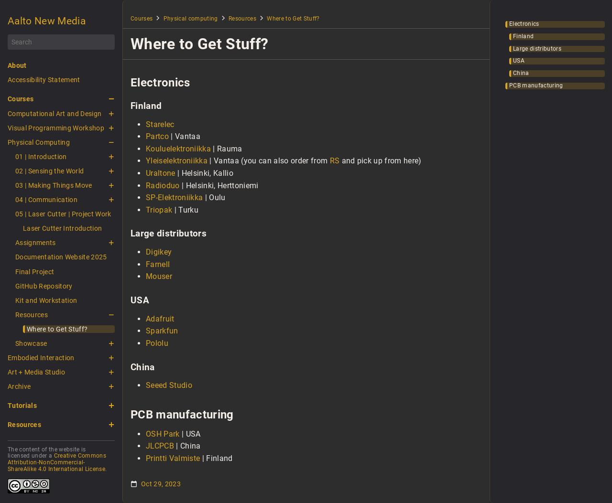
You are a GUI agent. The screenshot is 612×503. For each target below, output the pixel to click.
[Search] (61, 42)
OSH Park (163, 434)
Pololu (157, 343)
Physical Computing (39, 142)
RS (335, 160)
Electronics (524, 24)
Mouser (159, 276)
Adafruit (160, 318)
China (521, 73)
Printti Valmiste (173, 458)
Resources (31, 315)
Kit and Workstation (46, 300)
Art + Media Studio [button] (36, 372)
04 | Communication (46, 199)
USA (519, 61)
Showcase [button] (31, 343)
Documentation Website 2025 (61, 257)
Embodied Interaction (41, 358)
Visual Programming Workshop (56, 128)
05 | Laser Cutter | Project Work (63, 214)
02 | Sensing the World (49, 171)
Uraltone (160, 173)
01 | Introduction (41, 157)
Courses (20, 99)
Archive (19, 386)
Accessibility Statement (44, 80)
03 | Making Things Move (53, 185)
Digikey (159, 252)
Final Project (34, 272)
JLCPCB (160, 445)
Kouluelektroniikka (178, 148)
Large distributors (537, 49)
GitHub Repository (44, 286)
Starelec (160, 124)
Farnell (158, 264)
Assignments (35, 242)
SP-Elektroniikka (174, 197)
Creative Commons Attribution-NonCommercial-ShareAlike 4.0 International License (57, 462)
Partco (157, 136)
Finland (523, 36)
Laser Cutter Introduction (62, 228)
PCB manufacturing (536, 86)
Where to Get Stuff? (57, 329)
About (17, 65)
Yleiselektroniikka (177, 160)
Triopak (159, 209)
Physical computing (191, 18)
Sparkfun (162, 330)
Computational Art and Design (54, 114)
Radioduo (163, 185)
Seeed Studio (169, 385)
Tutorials (22, 405)
